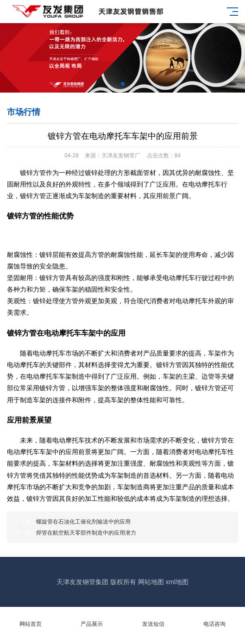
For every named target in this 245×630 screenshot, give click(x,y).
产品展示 (91, 618)
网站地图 (151, 582)
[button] (123, 84)
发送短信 (153, 618)
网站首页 (30, 618)
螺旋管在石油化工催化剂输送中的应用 (83, 521)
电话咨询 (214, 618)
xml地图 (176, 582)
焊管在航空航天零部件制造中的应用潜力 (86, 533)
